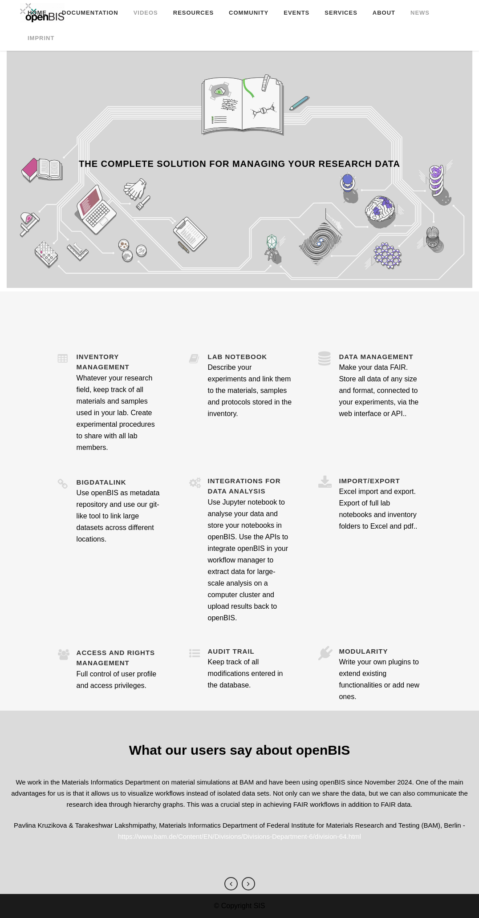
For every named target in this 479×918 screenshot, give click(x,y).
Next (248, 883)
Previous (231, 883)
